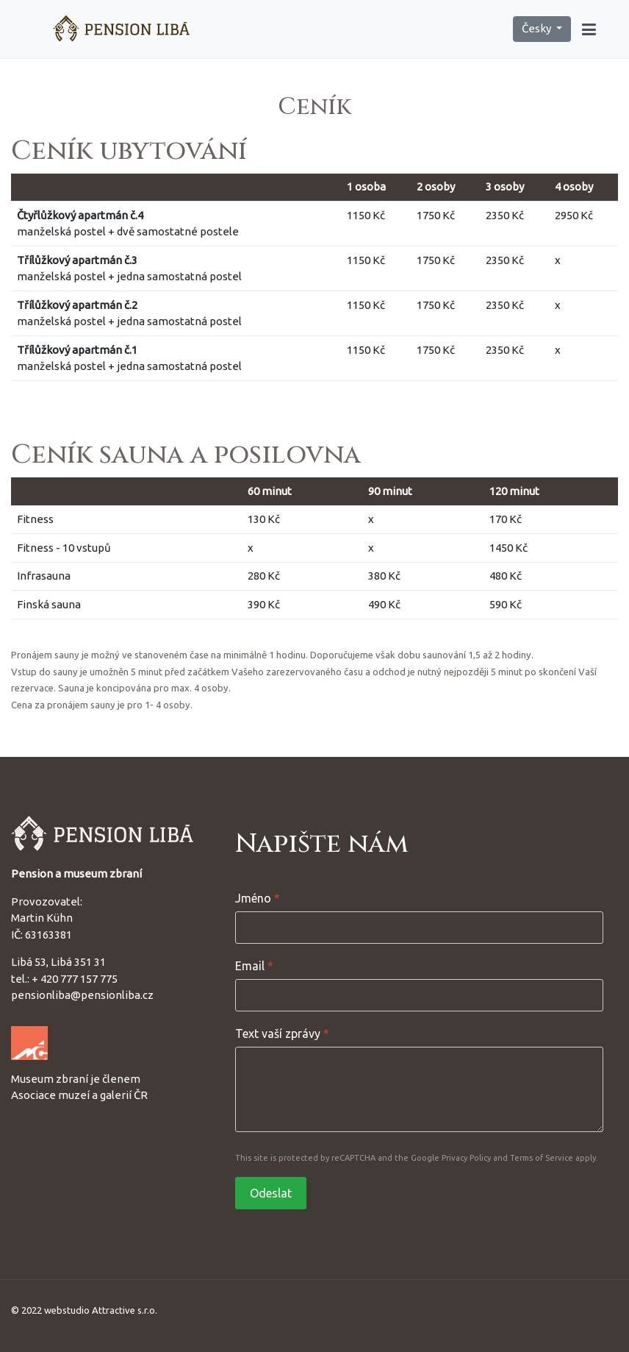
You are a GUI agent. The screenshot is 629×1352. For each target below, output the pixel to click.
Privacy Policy (466, 1157)
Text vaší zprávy (282, 1033)
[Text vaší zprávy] (419, 1089)
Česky (537, 28)
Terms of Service (541, 1157)
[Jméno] (419, 927)
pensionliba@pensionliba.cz (82, 995)
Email (254, 965)
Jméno (257, 898)
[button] (589, 29)
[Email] (419, 995)
